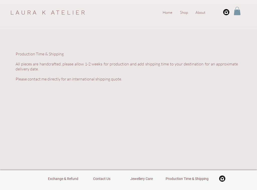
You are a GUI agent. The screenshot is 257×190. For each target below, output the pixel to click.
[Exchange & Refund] (63, 179)
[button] (237, 11)
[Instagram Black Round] (226, 12)
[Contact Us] (101, 179)
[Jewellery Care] (141, 179)
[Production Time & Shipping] (187, 179)
